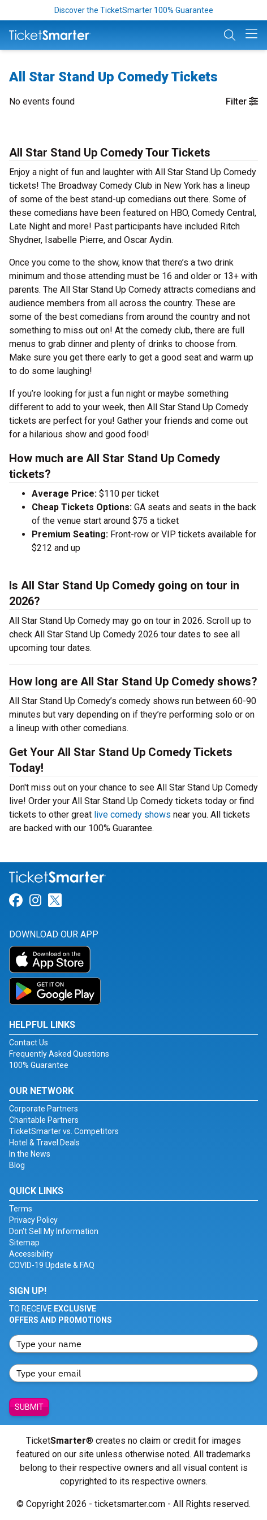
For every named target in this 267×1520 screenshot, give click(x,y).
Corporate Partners (43, 1108)
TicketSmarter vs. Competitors (64, 1131)
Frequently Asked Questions (59, 1053)
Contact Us (28, 1042)
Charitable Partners (44, 1119)
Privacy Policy (33, 1219)
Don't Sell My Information (53, 1231)
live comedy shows (132, 814)
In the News (29, 1153)
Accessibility (31, 1253)
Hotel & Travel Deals (44, 1142)
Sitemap (24, 1242)
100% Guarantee (38, 1065)
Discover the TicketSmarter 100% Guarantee (133, 10)
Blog (17, 1165)
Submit (29, 1407)
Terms (20, 1208)
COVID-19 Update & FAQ (51, 1265)
